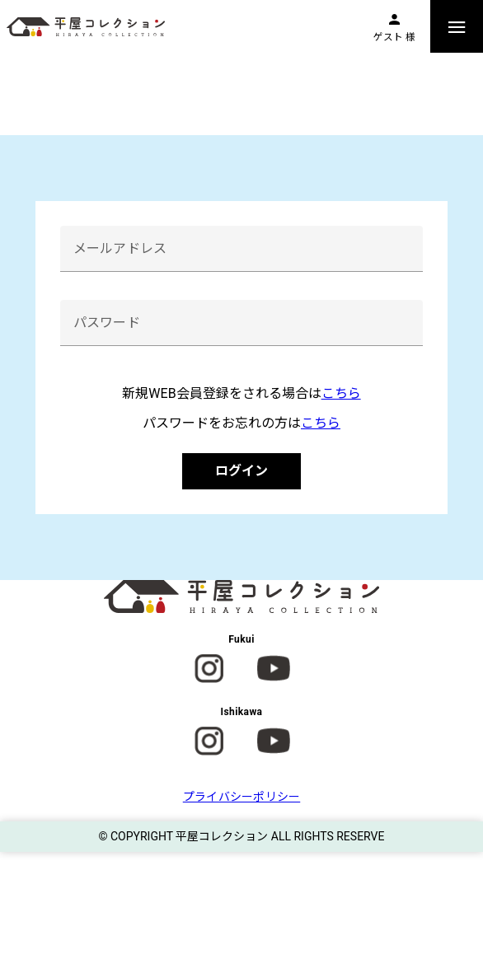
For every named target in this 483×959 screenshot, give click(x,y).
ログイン (241, 471)
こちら (341, 393)
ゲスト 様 (394, 37)
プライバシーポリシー (242, 796)
